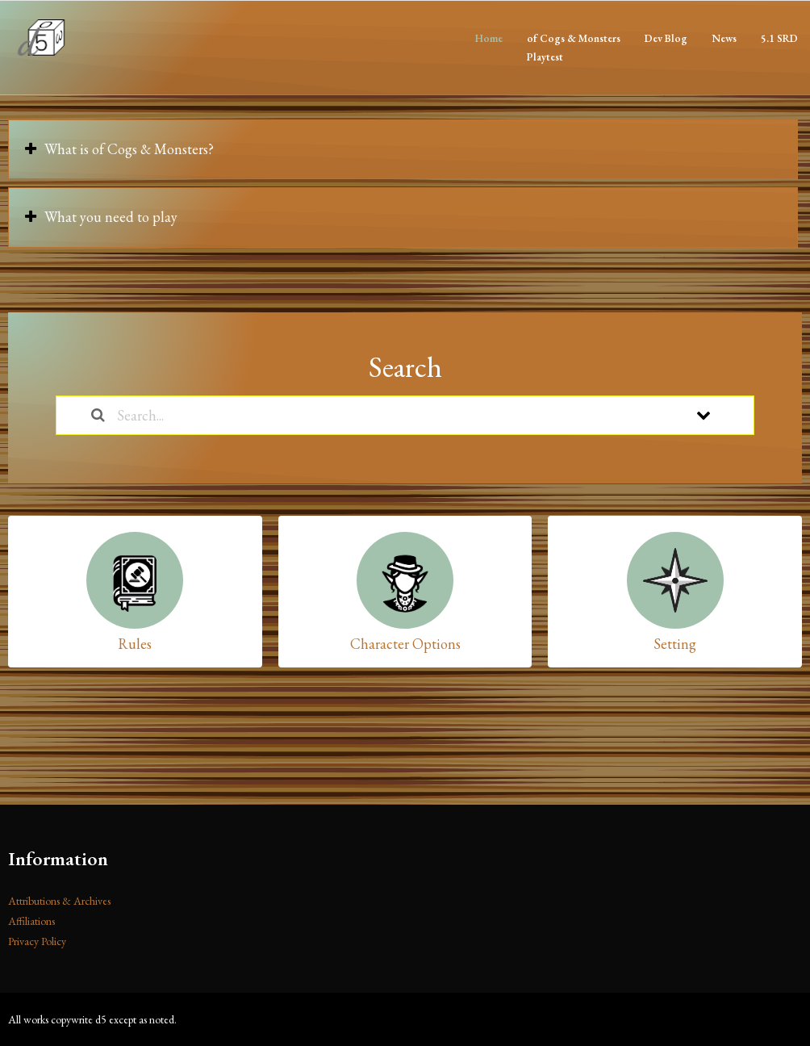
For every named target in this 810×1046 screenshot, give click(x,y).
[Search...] (384, 415)
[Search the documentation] (98, 415)
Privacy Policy (37, 941)
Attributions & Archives (59, 900)
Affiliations (31, 921)
